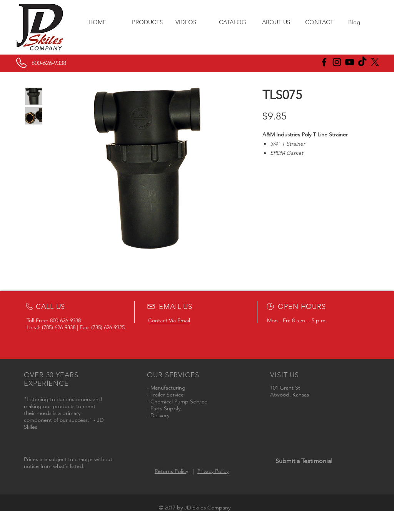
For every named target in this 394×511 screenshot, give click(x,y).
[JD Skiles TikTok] (362, 62)
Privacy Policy (213, 471)
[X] (375, 62)
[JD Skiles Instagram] (336, 62)
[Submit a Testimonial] (303, 461)
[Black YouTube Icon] (349, 62)
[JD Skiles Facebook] (324, 62)
